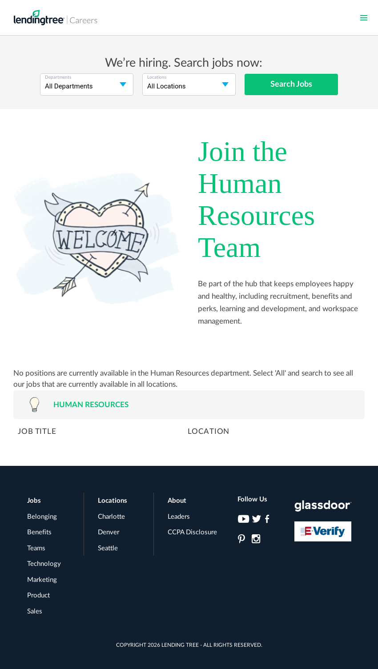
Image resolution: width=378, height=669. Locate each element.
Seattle (108, 548)
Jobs (34, 500)
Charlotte (111, 516)
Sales (34, 611)
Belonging (42, 516)
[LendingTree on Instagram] (256, 542)
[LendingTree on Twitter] (256, 522)
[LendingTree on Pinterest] (242, 542)
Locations (112, 500)
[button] (364, 18)
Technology (44, 564)
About (177, 500)
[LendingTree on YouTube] (242, 522)
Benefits (39, 532)
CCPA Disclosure (192, 532)
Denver (108, 532)
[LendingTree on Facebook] (269, 522)
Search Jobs (291, 84)
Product (38, 595)
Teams (36, 548)
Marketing (42, 580)
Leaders (179, 516)
